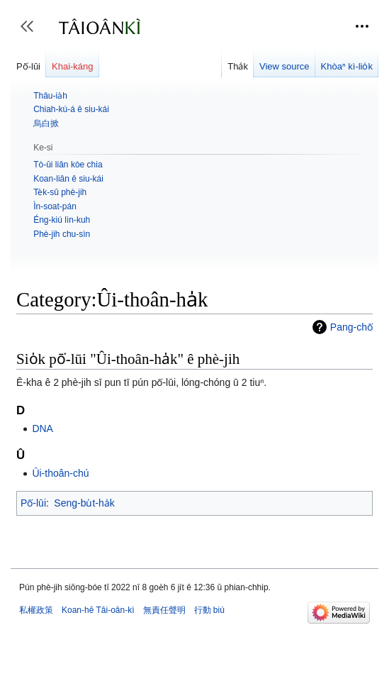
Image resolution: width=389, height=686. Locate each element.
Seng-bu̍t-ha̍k (84, 503)
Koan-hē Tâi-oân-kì (98, 610)
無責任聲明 (164, 610)
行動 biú (209, 610)
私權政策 (36, 610)
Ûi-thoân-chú (60, 473)
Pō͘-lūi (33, 503)
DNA (42, 428)
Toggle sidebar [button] (31, 33)
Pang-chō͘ (351, 327)
